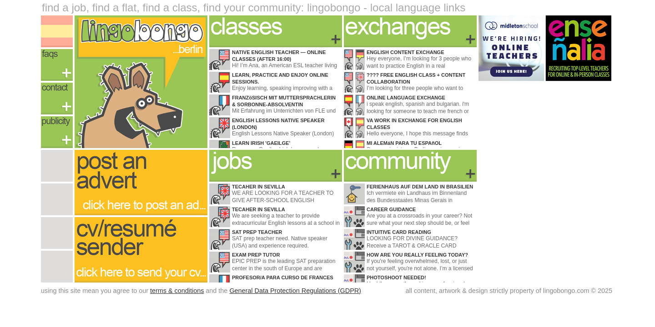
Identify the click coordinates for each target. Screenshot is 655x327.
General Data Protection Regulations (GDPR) (295, 290)
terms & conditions (177, 290)
